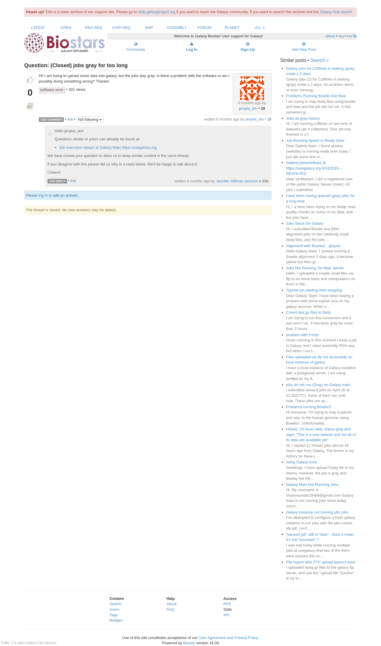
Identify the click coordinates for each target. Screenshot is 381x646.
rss (351, 36)
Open (65, 27)
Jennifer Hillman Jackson (237, 181)
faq (341, 36)
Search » (319, 60)
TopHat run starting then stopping (314, 290)
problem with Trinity (302, 335)
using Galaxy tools (301, 462)
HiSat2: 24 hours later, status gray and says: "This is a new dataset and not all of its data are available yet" (321, 434)
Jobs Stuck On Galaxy (305, 223)
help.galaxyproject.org (156, 12)
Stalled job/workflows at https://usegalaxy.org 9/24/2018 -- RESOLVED (314, 168)
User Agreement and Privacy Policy (228, 637)
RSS (227, 604)
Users (115, 609)
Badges (116, 620)
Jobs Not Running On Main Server (315, 268)
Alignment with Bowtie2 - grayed (313, 246)
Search (116, 604)
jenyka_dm (248, 108)
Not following (90, 120)
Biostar (189, 643)
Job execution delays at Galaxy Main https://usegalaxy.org (108, 147)
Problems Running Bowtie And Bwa (316, 96)
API (226, 615)
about (330, 36)
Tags (114, 615)
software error (51, 90)
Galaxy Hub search (336, 12)
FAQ (170, 609)
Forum (205, 27)
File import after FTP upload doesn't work (320, 562)
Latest (38, 27)
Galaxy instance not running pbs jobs (317, 512)
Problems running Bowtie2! (308, 407)
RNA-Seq (93, 27)
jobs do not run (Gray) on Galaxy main (318, 385)
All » (260, 27)
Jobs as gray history (303, 118)
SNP (149, 27)
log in (43, 195)
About (171, 604)
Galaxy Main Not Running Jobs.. (313, 484)
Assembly (177, 27)
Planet (232, 27)
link (70, 119)
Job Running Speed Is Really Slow (315, 140)
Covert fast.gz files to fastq (308, 312)
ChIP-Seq (121, 27)
